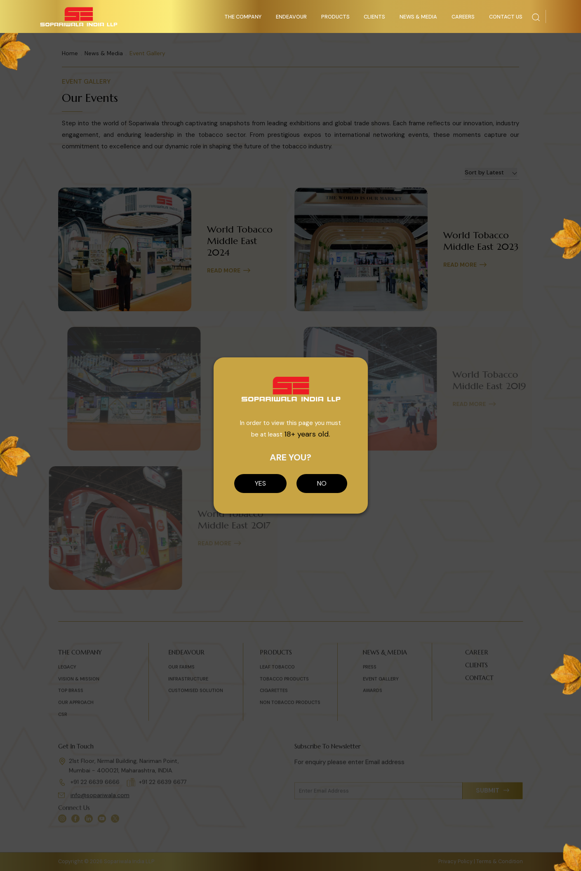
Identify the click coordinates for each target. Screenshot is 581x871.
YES (260, 483)
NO (322, 483)
